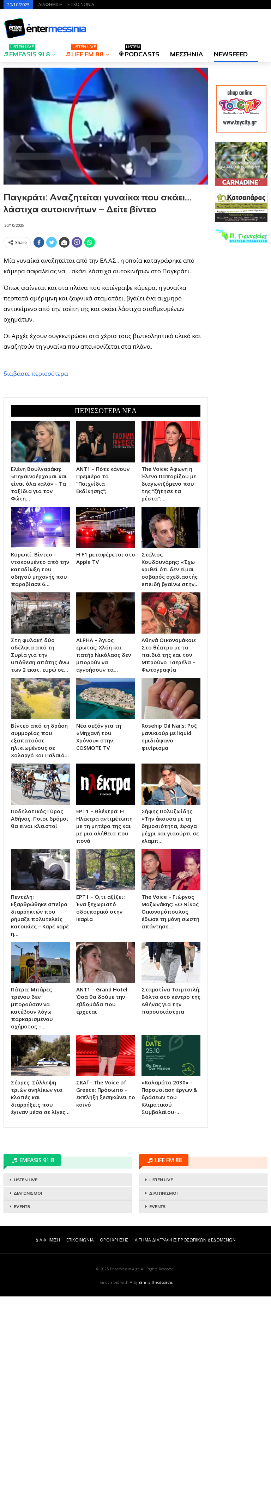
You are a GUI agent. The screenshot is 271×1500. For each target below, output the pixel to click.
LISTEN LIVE (25, 1383)
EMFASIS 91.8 (27, 52)
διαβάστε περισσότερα (36, 475)
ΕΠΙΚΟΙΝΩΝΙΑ (80, 4)
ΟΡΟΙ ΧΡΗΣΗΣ (114, 1443)
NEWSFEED (231, 54)
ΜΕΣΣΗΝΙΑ (186, 54)
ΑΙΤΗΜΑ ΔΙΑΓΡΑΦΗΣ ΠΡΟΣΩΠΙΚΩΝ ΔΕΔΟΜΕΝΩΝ (185, 1443)
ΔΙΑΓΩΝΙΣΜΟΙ (28, 1396)
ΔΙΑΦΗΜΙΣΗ (50, 4)
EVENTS (22, 1410)
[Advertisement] (106, 300)
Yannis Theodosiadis (156, 1485)
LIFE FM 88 (85, 52)
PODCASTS (139, 52)
